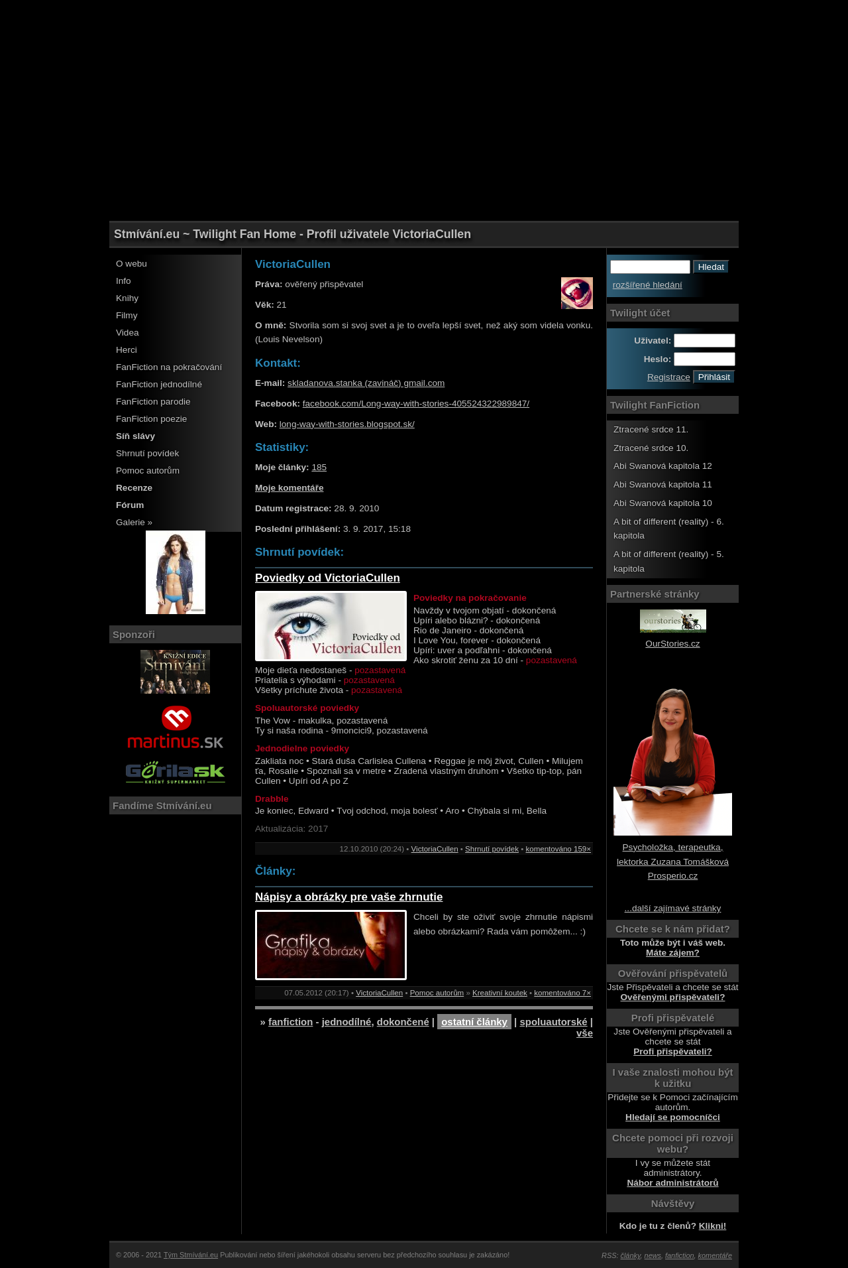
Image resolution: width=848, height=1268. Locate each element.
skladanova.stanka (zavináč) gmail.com (366, 383)
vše (584, 1033)
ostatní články (474, 1021)
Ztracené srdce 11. (650, 429)
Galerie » (134, 522)
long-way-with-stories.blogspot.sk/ (347, 424)
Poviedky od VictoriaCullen (327, 578)
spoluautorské (553, 1021)
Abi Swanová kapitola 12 (662, 466)
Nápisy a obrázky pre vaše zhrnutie (349, 897)
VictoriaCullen (434, 849)
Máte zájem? (673, 953)
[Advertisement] (424, 30)
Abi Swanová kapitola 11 (662, 484)
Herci (126, 350)
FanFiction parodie (153, 402)
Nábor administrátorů (672, 1183)
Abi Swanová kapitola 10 (662, 503)
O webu (131, 264)
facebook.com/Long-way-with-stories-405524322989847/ (416, 404)
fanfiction (290, 1021)
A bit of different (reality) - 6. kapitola (668, 529)
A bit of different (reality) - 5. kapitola (668, 561)
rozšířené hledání (647, 285)
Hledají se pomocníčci (672, 1117)
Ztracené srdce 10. (650, 448)
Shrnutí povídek (147, 453)
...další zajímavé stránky (673, 908)
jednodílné (347, 1021)
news (653, 1255)
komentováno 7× (562, 993)
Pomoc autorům (148, 471)
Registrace (668, 377)
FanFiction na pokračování (169, 367)
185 (319, 467)
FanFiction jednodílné (159, 384)
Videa (127, 333)
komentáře (715, 1255)
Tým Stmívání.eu (191, 1255)
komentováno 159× (558, 849)
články (631, 1255)
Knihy (127, 298)
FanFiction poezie (151, 419)
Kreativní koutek (499, 993)
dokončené (403, 1021)
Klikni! (713, 1226)
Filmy (126, 315)
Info (123, 281)
